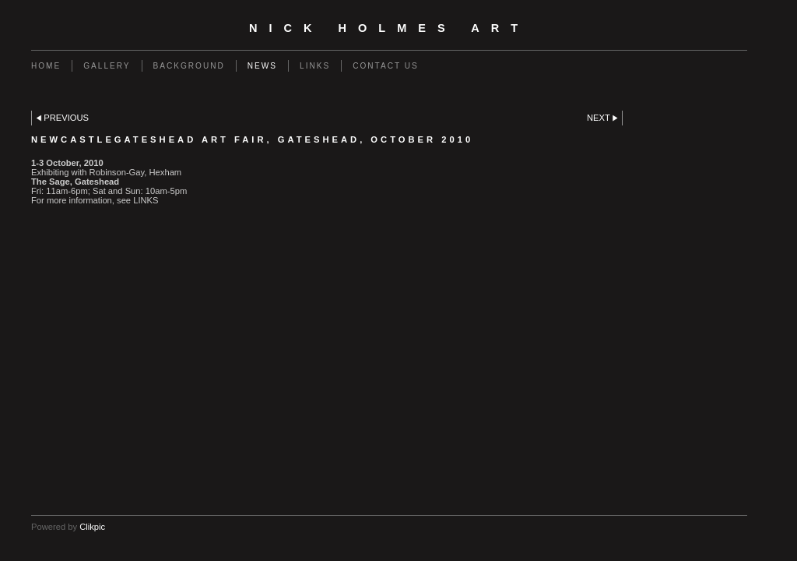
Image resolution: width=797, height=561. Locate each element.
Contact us (386, 66)
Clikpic (92, 526)
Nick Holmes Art (389, 28)
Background (189, 66)
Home (46, 66)
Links (315, 66)
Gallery (106, 66)
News (262, 66)
